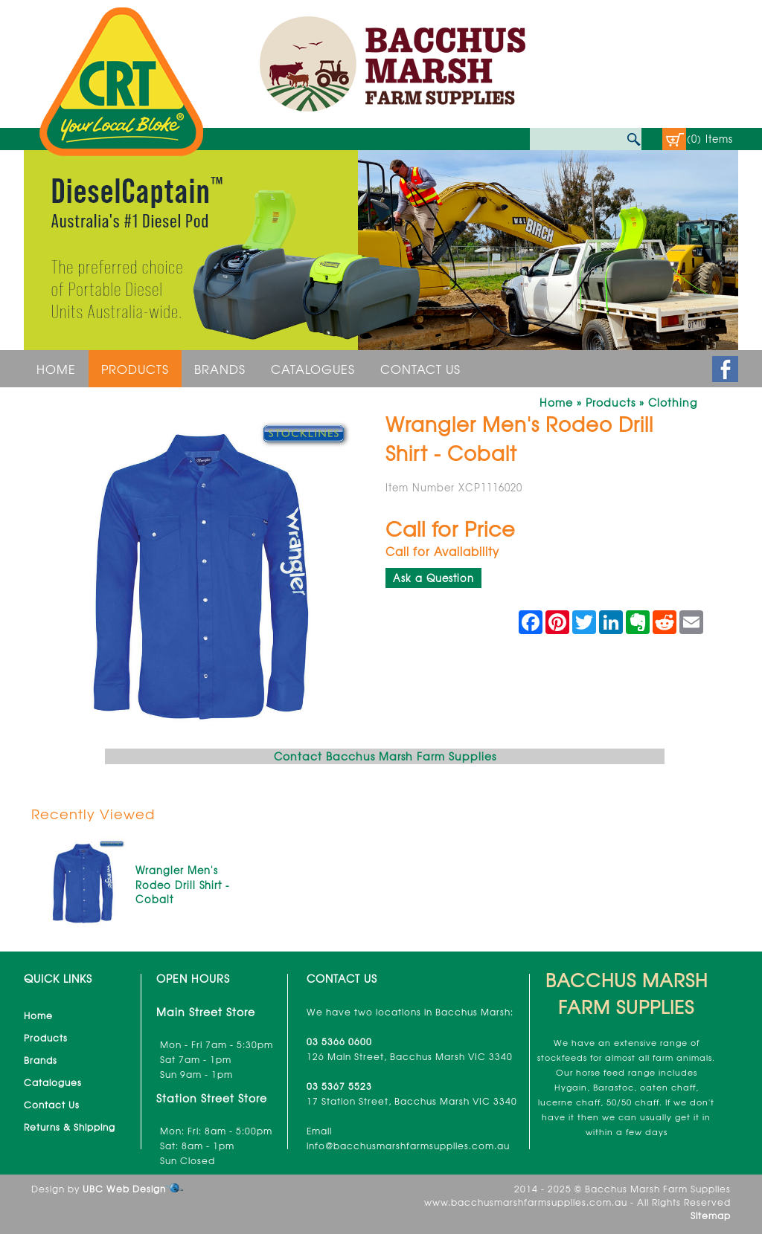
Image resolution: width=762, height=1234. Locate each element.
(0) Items (710, 139)
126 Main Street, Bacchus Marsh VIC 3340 (410, 1056)
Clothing (672, 402)
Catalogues (313, 369)
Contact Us (420, 369)
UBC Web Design (124, 1188)
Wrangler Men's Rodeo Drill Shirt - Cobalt (182, 884)
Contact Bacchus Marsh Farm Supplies (385, 756)
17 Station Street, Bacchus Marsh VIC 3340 (412, 1101)
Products (135, 369)
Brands (220, 369)
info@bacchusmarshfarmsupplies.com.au (408, 1145)
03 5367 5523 (339, 1086)
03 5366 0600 (339, 1041)
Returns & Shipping (69, 1127)
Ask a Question (433, 578)
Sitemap (711, 1215)
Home (56, 369)
